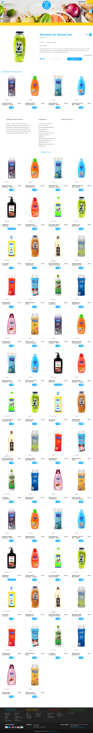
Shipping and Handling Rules (39, 727)
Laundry (59, 713)
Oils (6, 719)
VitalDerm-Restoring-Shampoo (5, 226)
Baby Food (7, 713)
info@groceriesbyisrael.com (79, 727)
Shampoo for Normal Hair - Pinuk (76, 304)
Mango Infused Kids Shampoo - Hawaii (30, 105)
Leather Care (50, 717)
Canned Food (8, 714)
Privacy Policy (36, 724)
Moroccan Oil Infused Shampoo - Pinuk (31, 343)
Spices (16, 714)
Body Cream (29, 716)
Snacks (6, 716)
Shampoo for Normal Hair (76, 225)
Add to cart (74, 59)
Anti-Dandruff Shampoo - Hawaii (31, 225)
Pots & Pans (71, 713)
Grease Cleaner (51, 716)
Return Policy (36, 725)
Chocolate (17, 716)
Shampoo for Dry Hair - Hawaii (77, 104)
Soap (27, 713)
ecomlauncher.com (54, 731)
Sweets (6, 717)
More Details (88, 55)
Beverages (17, 713)
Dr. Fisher (53, 299)
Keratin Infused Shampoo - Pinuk (7, 104)
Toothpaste (28, 717)
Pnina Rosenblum (53, 261)
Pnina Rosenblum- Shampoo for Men (54, 264)
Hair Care (28, 714)
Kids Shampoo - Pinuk (30, 303)
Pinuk (7, 100)
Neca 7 (43, 37)
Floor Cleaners (60, 714)
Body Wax (38, 714)
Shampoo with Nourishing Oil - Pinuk (77, 265)
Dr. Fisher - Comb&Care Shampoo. (52, 304)
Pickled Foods (17, 720)
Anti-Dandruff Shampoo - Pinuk (54, 104)
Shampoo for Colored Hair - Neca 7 (29, 265)
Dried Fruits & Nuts (19, 717)
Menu (3, 24)
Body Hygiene (12, 24)
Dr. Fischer (53, 221)
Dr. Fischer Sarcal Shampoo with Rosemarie (54, 226)
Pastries (16, 719)
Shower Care (23, 24)
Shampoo (33, 24)
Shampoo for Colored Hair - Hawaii (6, 343)
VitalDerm (7, 221)
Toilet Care (59, 716)
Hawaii (30, 100)
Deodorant (38, 716)
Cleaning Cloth (51, 713)
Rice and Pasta (8, 720)
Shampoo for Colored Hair (6, 303)
